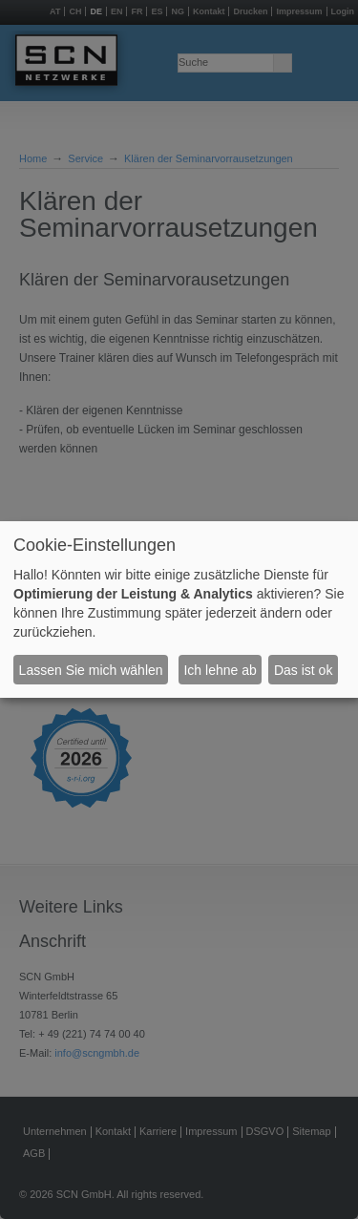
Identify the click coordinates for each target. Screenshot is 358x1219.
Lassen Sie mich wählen (91, 670)
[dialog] (179, 610)
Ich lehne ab (219, 670)
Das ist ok (303, 670)
